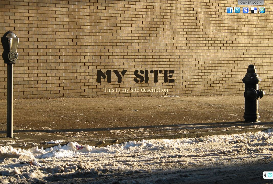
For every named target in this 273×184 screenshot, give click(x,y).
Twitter (237, 10)
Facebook (229, 10)
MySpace (245, 10)
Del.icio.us (254, 10)
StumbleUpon (262, 10)
